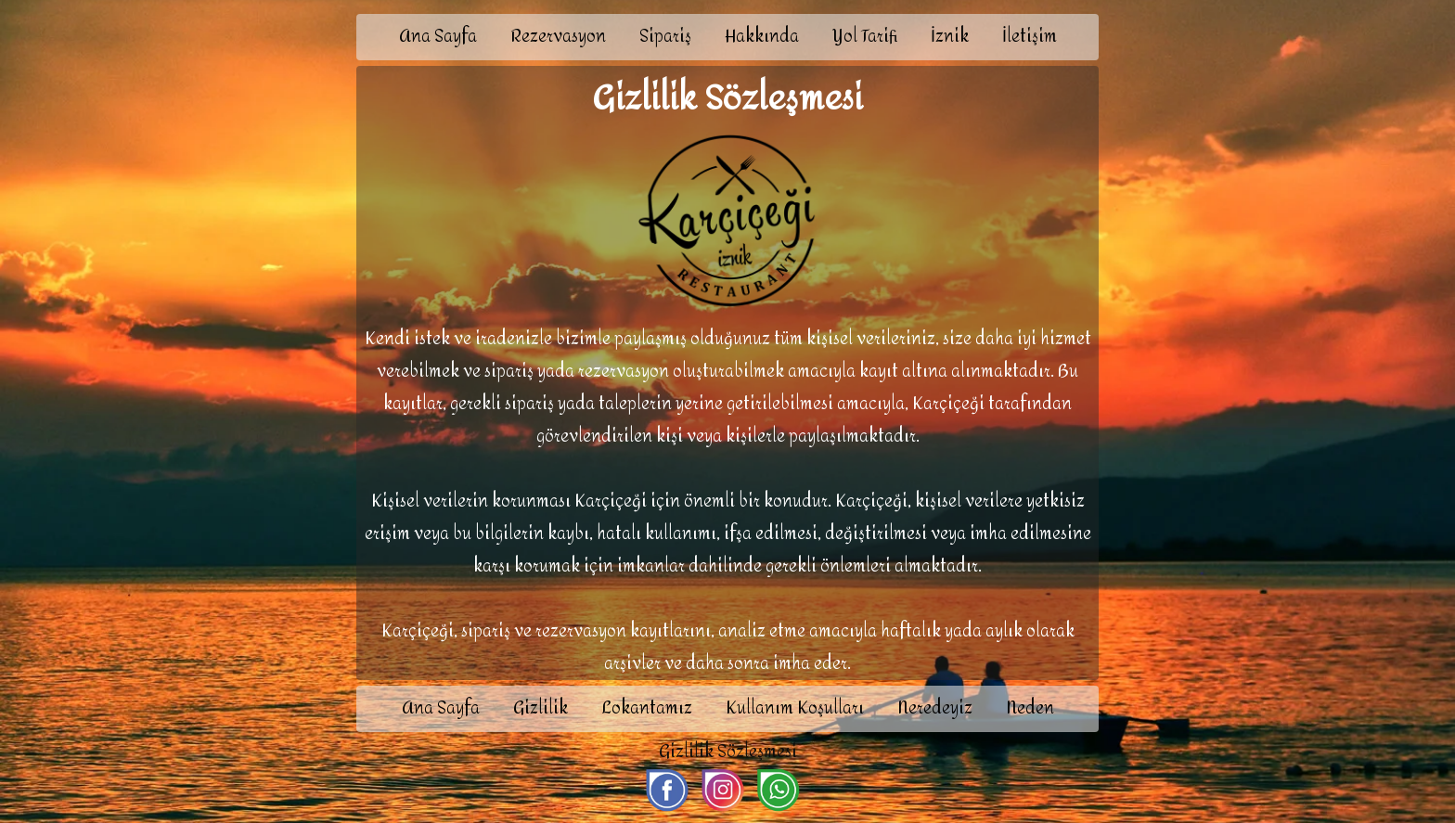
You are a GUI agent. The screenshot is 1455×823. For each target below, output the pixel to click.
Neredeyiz (934, 708)
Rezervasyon (558, 36)
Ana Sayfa (438, 36)
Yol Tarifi (864, 36)
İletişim (1029, 36)
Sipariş (665, 36)
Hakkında (762, 36)
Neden (1030, 708)
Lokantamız (646, 708)
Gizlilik (540, 708)
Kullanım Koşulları (795, 708)
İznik (950, 36)
